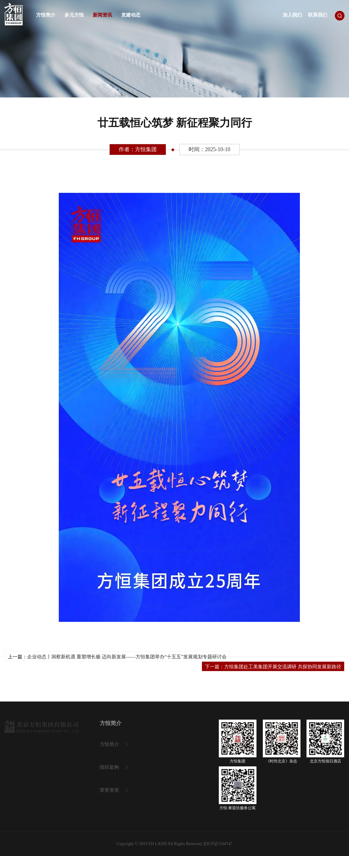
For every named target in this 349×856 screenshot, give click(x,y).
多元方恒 (74, 15)
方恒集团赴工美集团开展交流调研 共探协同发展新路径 (282, 666)
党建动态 (130, 15)
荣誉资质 (109, 790)
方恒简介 (45, 15)
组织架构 (109, 767)
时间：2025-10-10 (209, 149)
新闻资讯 (102, 15)
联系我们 (317, 15)
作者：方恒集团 (138, 149)
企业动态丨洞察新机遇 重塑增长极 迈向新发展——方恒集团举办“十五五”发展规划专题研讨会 (127, 656)
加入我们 (292, 15)
